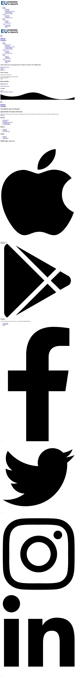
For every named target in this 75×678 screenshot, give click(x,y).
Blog (4, 18)
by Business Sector (8, 17)
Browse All (7, 9)
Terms (6, 27)
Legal (4, 23)
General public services (4, 67)
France (1, 68)
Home (4, 7)
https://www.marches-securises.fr (6, 91)
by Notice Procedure (9, 13)
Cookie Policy (7, 26)
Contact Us (7, 57)
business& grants (3, 39)
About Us (7, 20)
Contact (6, 21)
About (4, 19)
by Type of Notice (8, 12)
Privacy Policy (8, 25)
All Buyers (7, 51)
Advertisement (8, 22)
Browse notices (8, 44)
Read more (2, 115)
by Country (7, 10)
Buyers (4, 14)
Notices (4, 8)
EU (1, 36)
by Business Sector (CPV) (10, 11)
